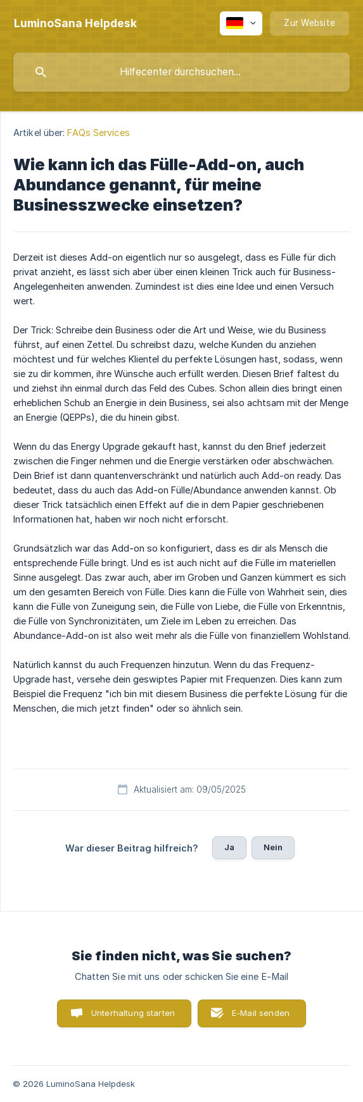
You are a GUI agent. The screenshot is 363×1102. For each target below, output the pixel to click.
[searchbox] (181, 72)
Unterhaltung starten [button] (133, 1013)
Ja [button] (229, 847)
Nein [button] (273, 847)
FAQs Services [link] (98, 132)
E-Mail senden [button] (261, 1013)
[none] (75, 23)
